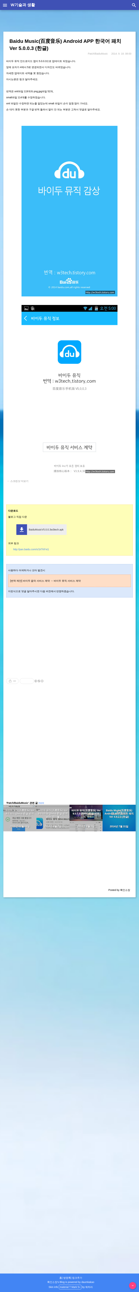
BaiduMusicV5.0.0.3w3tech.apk (46, 529)
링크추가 (77, 1277)
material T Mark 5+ (70, 1287)
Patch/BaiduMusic (98, 53)
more (41, 803)
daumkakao (87, 1282)
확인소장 (52, 1282)
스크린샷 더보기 (19, 481)
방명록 (67, 1277)
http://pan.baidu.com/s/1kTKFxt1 (31, 549)
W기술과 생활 (23, 5)
